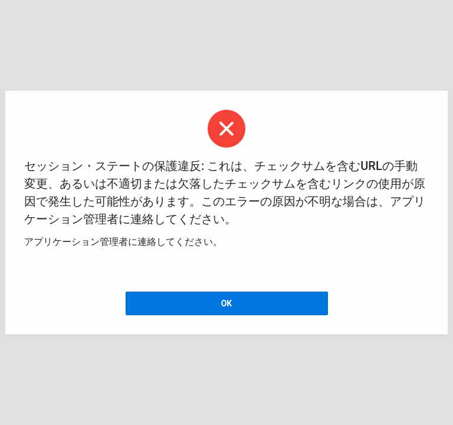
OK (226, 303)
